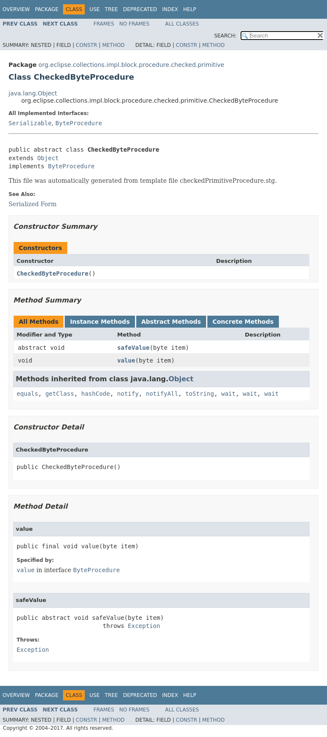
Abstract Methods (171, 321)
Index (170, 9)
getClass (59, 393)
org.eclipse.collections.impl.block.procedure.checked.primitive (131, 64)
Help (189, 9)
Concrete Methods (243, 321)
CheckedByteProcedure (53, 273)
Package (46, 9)
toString (199, 393)
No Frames (134, 24)
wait (228, 393)
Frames (104, 24)
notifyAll (162, 393)
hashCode (95, 393)
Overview (16, 9)
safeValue (133, 347)
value (126, 360)
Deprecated (140, 9)
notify (128, 393)
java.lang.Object (33, 93)
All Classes (182, 24)
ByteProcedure (78, 123)
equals (27, 393)
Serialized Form (33, 204)
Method (113, 45)
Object (48, 158)
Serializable (30, 123)
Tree (111, 9)
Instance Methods (99, 321)
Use (94, 9)
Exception (144, 625)
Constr (86, 45)
